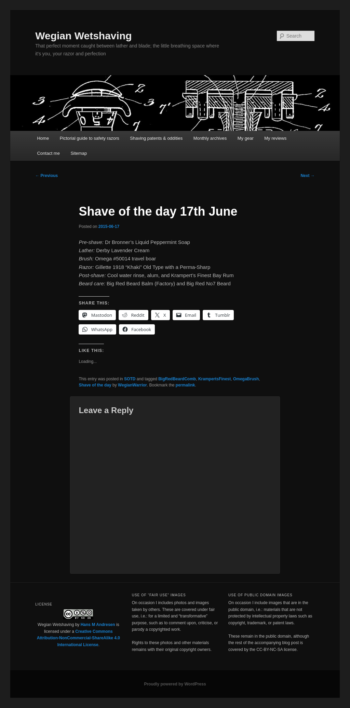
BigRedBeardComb (177, 379)
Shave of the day (95, 385)
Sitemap (78, 153)
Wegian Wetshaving (83, 35)
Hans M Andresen (98, 624)
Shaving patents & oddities (156, 138)
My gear (246, 138)
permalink (185, 385)
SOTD (129, 379)
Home (43, 138)
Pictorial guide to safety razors (89, 138)
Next (307, 175)
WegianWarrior (132, 385)
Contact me (48, 153)
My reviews (275, 138)
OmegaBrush (246, 379)
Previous (46, 175)
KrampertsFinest (214, 379)
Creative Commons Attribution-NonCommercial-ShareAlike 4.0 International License (78, 638)
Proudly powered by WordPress (175, 684)
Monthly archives (210, 138)
